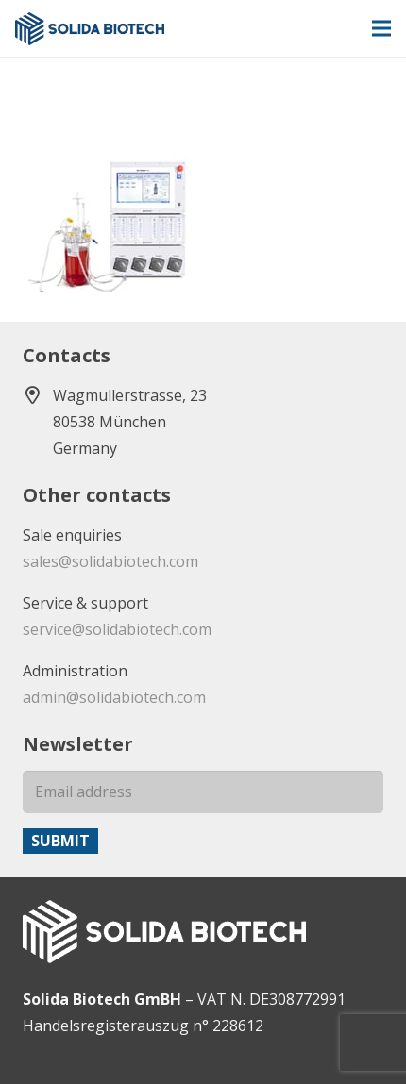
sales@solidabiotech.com (110, 561)
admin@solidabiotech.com (114, 697)
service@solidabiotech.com (117, 629)
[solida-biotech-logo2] (89, 28)
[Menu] (381, 28)
